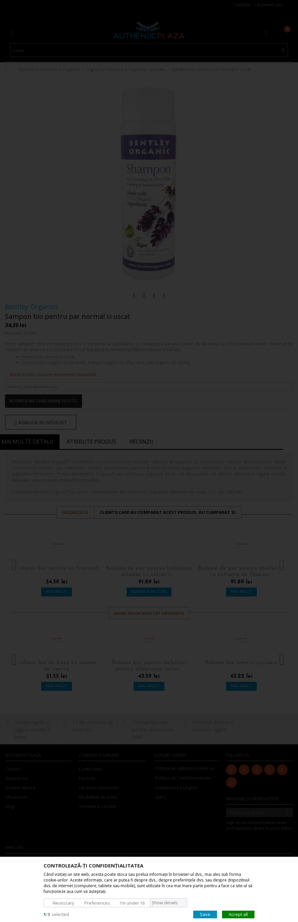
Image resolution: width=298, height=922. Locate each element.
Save (205, 914)
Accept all (238, 914)
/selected (56, 914)
